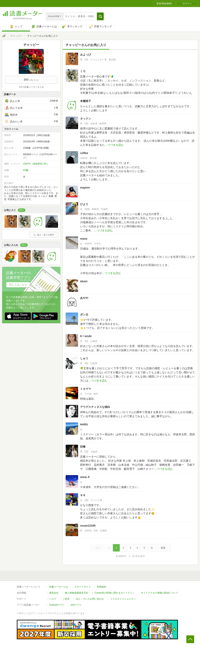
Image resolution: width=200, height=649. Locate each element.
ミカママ (85, 388)
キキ (83, 495)
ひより (84, 204)
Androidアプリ (56, 605)
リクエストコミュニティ (123, 599)
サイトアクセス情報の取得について (159, 593)
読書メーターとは (58, 587)
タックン (85, 118)
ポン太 (84, 314)
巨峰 (83, 446)
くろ (83, 71)
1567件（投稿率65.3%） (36, 163)
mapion (85, 187)
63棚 (25, 170)
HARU (84, 424)
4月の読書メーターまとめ (31, 87)
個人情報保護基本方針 (76, 593)
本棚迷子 (85, 101)
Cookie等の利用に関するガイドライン (115, 593)
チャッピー (16, 36)
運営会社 (54, 593)
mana (83, 238)
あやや (84, 297)
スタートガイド (82, 587)
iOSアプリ (76, 605)
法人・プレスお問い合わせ (90, 599)
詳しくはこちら (18, 284)
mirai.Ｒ (86, 477)
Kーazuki (86, 336)
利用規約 (101, 587)
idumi (83, 281)
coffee (84, 153)
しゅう (84, 358)
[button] (100, 16)
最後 (163, 547)
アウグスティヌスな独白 (95, 406)
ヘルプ (52, 599)
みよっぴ (85, 54)
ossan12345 (88, 525)
